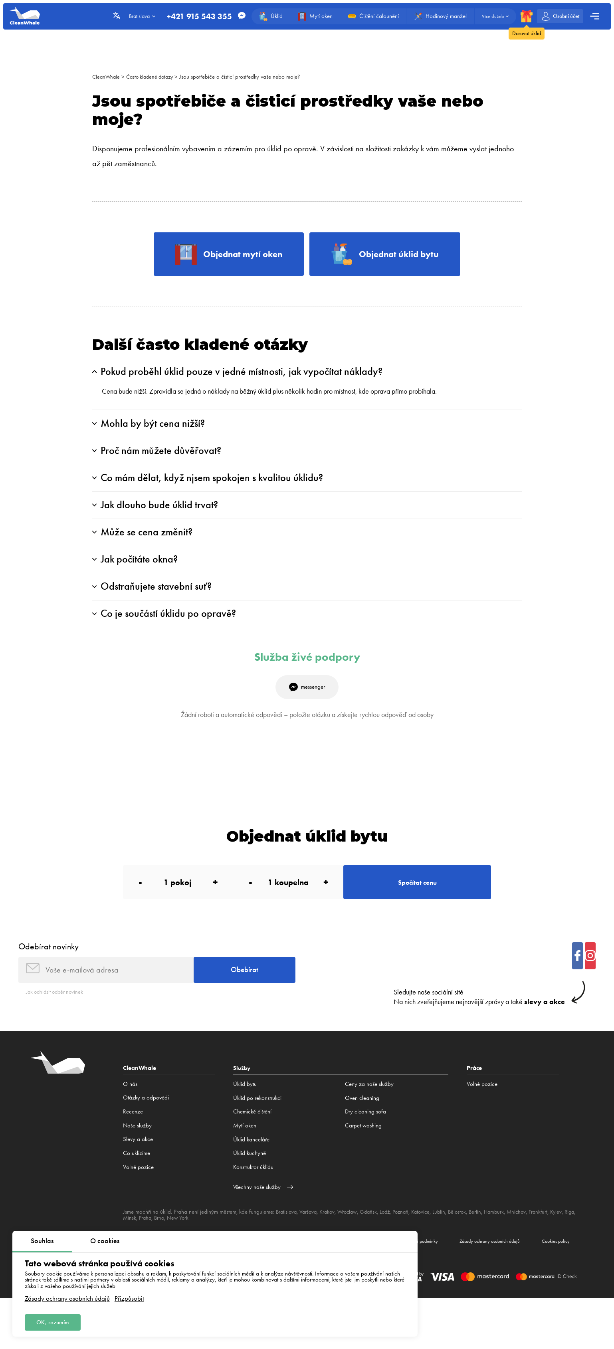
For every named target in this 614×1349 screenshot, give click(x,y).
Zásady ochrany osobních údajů (67, 1297)
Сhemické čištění (252, 1142)
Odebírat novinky (48, 974)
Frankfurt (554, 1242)
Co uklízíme (136, 1184)
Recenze (133, 1142)
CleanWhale (106, 76)
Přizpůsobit (129, 1297)
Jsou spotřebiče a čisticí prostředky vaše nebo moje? (246, 76)
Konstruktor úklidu (253, 1198)
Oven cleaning (362, 1128)
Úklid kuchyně (249, 1184)
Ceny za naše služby (369, 1114)
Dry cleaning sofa (365, 1142)
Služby (242, 1099)
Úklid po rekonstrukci (257, 1128)
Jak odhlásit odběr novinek (57, 1022)
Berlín (487, 1242)
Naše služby (137, 1156)
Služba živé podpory (307, 678)
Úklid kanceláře (251, 1170)
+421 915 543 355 (194, 16)
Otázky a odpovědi (146, 1128)
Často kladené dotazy (153, 76)
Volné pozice (138, 1198)
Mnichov (531, 1242)
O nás (130, 1114)
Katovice (430, 1242)
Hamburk (507, 1242)
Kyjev (572, 1242)
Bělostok (468, 1242)
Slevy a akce (138, 1170)
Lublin (449, 1242)
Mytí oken (244, 1156)
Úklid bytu (245, 1114)
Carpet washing (363, 1156)
